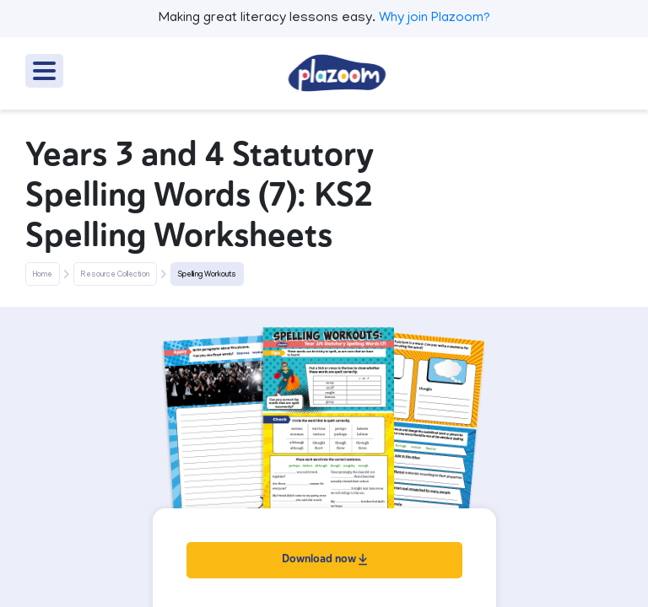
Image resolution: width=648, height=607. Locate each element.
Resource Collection (115, 275)
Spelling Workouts (207, 275)
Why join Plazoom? (434, 18)
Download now (324, 558)
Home (42, 275)
